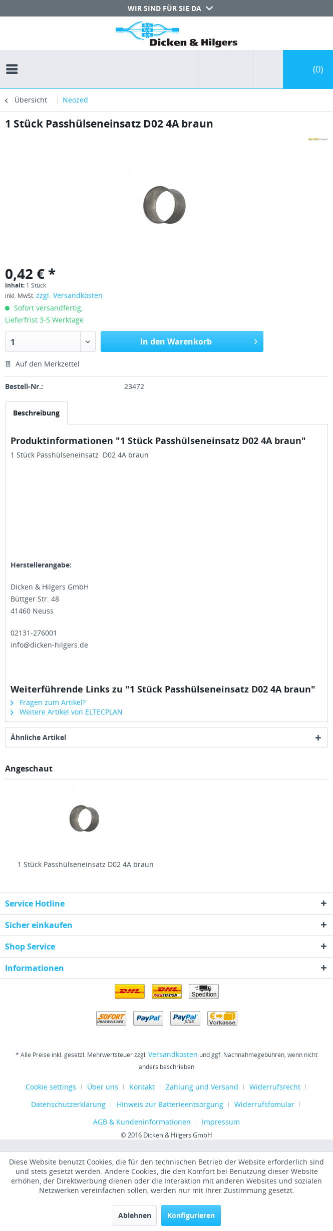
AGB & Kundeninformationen (142, 1121)
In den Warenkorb (198, 340)
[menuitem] (14, 60)
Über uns (102, 1087)
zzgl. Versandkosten (69, 295)
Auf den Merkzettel (42, 363)
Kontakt (142, 1087)
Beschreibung (36, 413)
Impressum (221, 1121)
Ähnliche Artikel (38, 737)
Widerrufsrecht (274, 1087)
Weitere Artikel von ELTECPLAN (67, 711)
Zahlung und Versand (202, 1087)
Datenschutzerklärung (68, 1104)
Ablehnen (134, 1215)
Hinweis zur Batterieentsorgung (170, 1104)
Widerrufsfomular (264, 1104)
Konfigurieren (191, 1215)
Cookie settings (51, 1087)
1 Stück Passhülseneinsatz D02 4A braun (86, 864)
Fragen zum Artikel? (48, 702)
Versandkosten (173, 1054)
